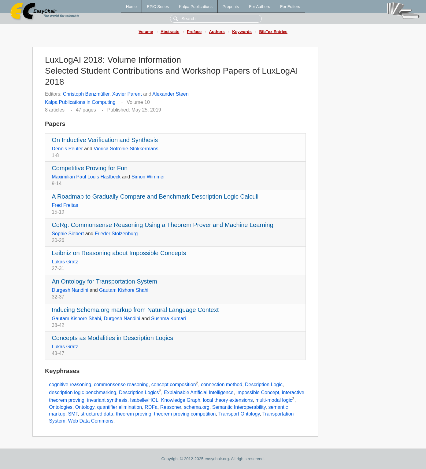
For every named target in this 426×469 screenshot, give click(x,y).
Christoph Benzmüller (86, 94)
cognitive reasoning (70, 384)
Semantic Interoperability (239, 407)
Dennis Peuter (67, 148)
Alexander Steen (170, 94)
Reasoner (170, 407)
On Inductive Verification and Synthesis (105, 140)
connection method (221, 384)
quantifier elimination (119, 407)
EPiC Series (158, 6)
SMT (73, 413)
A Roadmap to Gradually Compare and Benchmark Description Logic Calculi (155, 196)
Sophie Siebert (68, 233)
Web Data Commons (90, 420)
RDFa (151, 407)
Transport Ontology (239, 413)
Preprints (231, 6)
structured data (96, 413)
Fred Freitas (65, 205)
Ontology (84, 407)
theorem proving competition (185, 413)
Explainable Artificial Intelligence (199, 392)
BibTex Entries (273, 31)
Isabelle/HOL (144, 400)
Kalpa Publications (196, 6)
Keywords (242, 31)
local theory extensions (228, 400)
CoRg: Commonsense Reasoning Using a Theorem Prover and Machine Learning (162, 225)
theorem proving (133, 413)
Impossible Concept (258, 392)
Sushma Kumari (168, 318)
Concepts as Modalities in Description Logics (112, 338)
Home (131, 6)
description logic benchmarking (82, 392)
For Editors (290, 6)
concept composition (173, 384)
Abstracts (170, 31)
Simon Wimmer (148, 176)
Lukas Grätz (65, 261)
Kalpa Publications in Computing (80, 102)
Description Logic (264, 384)
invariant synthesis (107, 400)
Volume (146, 31)
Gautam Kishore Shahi (123, 290)
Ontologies (60, 407)
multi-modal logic (273, 400)
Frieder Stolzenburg (116, 233)
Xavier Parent (127, 94)
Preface (194, 31)
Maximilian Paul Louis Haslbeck (86, 176)
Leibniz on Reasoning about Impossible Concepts (119, 253)
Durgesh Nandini (70, 290)
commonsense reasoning (121, 384)
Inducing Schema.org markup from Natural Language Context (135, 309)
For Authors (259, 6)
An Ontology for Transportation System (104, 281)
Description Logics (139, 392)
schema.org (196, 407)
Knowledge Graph (180, 400)
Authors (217, 31)
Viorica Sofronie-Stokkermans (126, 148)
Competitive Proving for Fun (90, 168)
